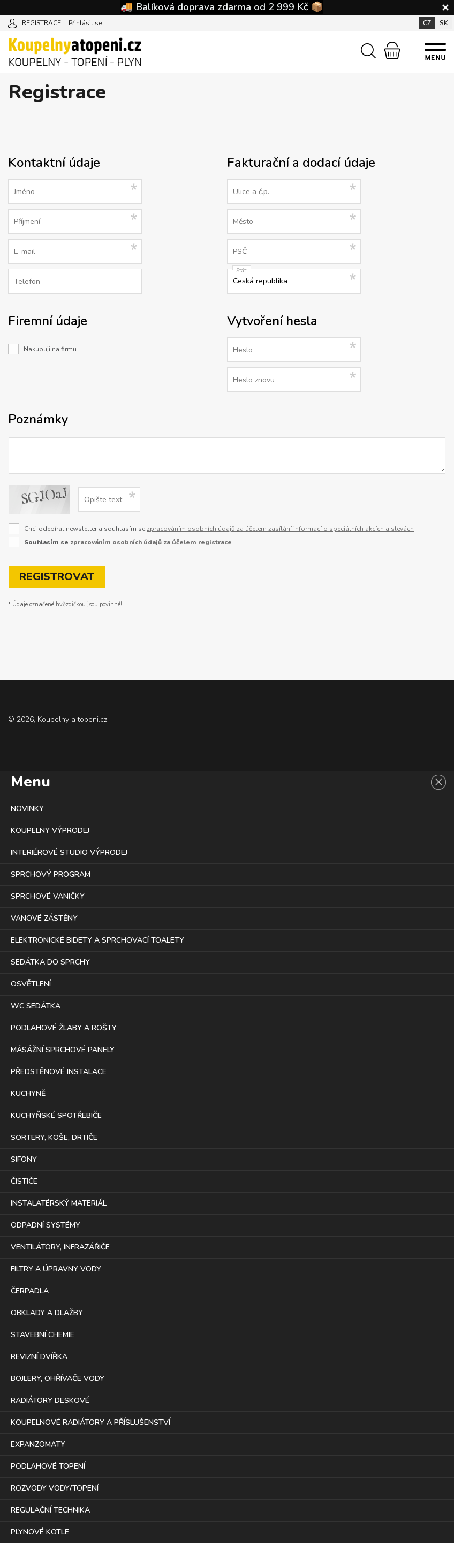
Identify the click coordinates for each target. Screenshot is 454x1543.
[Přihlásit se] (12, 22)
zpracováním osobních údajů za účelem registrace (151, 542)
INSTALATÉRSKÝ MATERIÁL (59, 1203)
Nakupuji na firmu (50, 349)
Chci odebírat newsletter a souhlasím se (219, 528)
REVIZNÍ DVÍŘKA (39, 1357)
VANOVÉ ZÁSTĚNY (44, 918)
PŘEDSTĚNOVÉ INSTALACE (59, 1072)
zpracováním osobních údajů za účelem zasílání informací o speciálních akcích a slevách (280, 528)
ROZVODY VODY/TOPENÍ (55, 1488)
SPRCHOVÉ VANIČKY (48, 896)
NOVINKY (27, 809)
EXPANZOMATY (38, 1444)
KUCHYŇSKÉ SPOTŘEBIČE (56, 1115)
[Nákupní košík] (392, 50)
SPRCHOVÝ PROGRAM (50, 874)
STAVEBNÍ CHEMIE (42, 1335)
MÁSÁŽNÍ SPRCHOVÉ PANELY (63, 1050)
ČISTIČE (24, 1181)
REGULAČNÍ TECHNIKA (50, 1510)
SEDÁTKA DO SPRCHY (50, 962)
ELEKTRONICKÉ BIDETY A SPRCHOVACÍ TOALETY (97, 940)
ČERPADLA (30, 1291)
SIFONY (24, 1159)
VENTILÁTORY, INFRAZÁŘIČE (60, 1247)
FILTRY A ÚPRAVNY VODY (56, 1269)
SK (444, 23)
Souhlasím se (128, 542)
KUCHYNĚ (28, 1094)
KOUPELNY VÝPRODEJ (50, 830)
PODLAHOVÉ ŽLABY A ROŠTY (64, 1028)
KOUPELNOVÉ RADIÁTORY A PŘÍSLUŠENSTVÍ (90, 1422)
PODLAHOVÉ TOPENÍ (48, 1466)
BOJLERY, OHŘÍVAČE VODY (57, 1379)
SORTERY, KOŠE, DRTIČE (54, 1137)
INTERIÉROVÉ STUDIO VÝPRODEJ (69, 852)
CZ (427, 23)
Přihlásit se (85, 23)
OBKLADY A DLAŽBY (47, 1313)
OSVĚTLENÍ (31, 984)
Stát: (241, 270)
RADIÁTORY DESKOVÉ (50, 1400)
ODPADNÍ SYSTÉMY (45, 1225)
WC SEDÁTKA (35, 1006)
